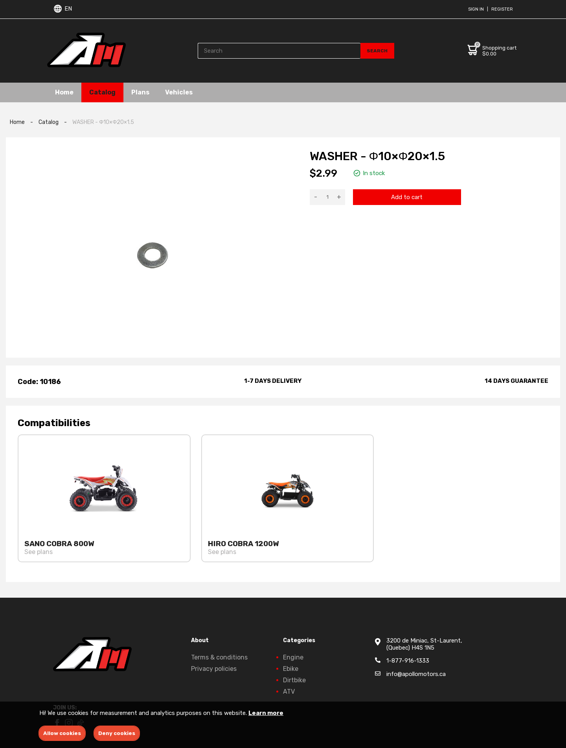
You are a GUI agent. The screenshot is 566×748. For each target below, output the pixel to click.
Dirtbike (294, 680)
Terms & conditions (219, 657)
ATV (289, 691)
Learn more (265, 713)
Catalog (102, 92)
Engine (293, 657)
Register (502, 9)
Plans (140, 92)
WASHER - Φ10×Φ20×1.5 (103, 122)
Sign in (476, 9)
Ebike (290, 668)
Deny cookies (116, 733)
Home (64, 92)
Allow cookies (62, 733)
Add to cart (407, 197)
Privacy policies (214, 668)
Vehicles (179, 92)
